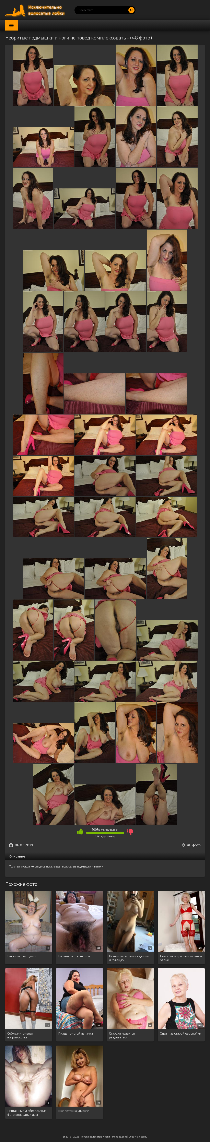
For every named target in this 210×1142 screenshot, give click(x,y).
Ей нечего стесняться (74, 956)
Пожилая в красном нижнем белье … (181, 958)
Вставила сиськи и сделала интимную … (129, 958)
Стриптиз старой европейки (180, 1033)
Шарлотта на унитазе (73, 1110)
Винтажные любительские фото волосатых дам (27, 1112)
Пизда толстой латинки (75, 1033)
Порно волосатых (35, 10)
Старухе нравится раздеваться (122, 1035)
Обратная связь (138, 1136)
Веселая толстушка (21, 956)
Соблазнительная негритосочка (20, 1035)
